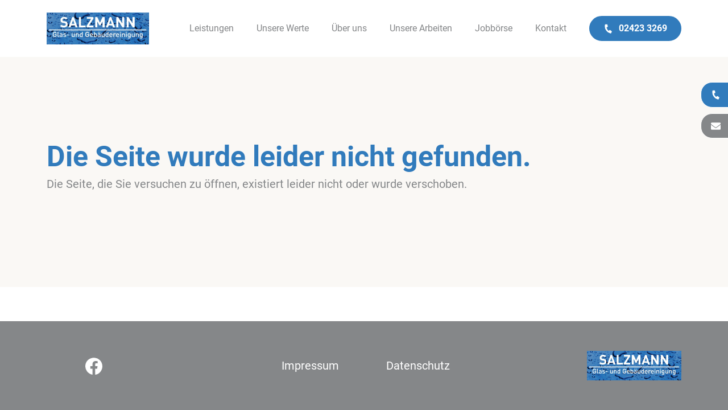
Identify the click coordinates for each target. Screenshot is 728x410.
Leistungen (211, 28)
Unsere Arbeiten (421, 28)
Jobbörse (493, 28)
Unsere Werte (283, 28)
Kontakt (550, 28)
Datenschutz (418, 365)
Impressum (310, 365)
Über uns (349, 28)
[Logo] (98, 28)
